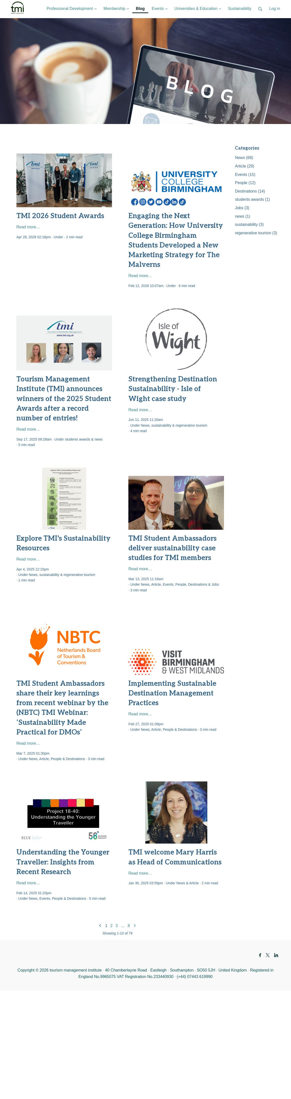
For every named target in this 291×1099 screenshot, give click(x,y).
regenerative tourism (191, 425)
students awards (77, 439)
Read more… (28, 227)
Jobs (215, 584)
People (180, 584)
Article (156, 584)
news (98, 439)
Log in (274, 8)
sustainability (161, 425)
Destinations (197, 584)
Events (168, 584)
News (145, 425)
